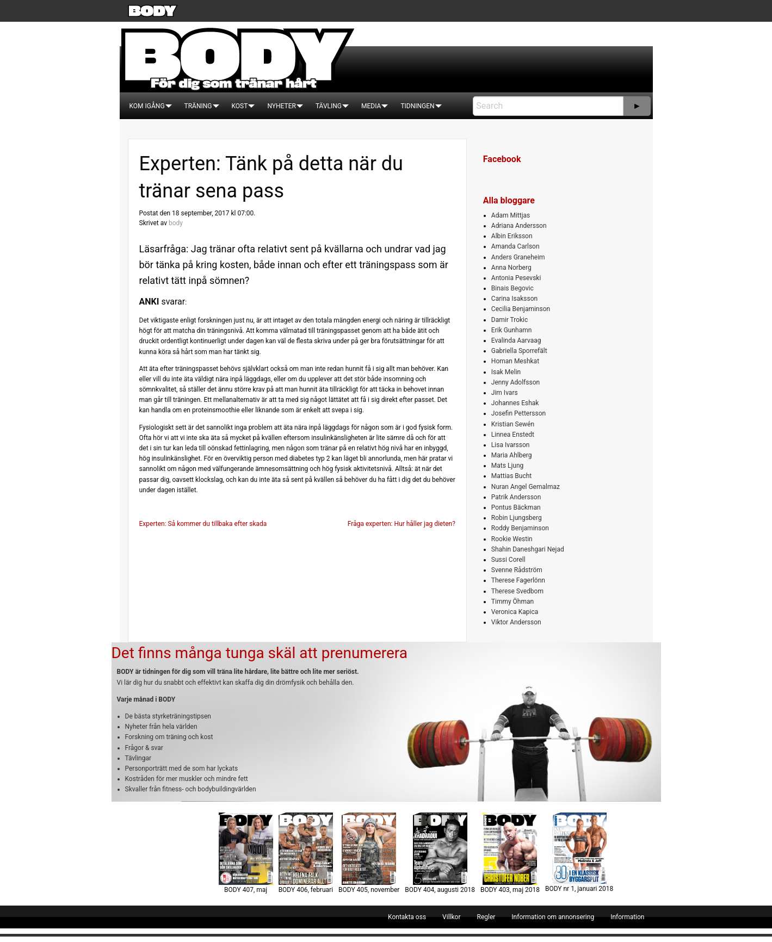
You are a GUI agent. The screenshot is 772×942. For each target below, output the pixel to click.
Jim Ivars (504, 392)
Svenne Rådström (516, 570)
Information (627, 917)
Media (371, 106)
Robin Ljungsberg (516, 518)
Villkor (451, 917)
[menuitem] (147, 106)
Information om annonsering (552, 917)
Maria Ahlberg (511, 455)
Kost (240, 106)
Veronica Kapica (514, 612)
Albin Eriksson (512, 236)
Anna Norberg (511, 267)
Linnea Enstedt (512, 434)
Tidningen (417, 106)
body (176, 223)
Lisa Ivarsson (510, 445)
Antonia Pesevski (516, 278)
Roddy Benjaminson (520, 528)
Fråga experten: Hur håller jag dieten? (401, 524)
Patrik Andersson (516, 497)
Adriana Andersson (519, 226)
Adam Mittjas (510, 215)
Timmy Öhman (512, 601)
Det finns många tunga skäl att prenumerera (259, 653)
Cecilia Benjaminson (520, 309)
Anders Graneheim (518, 257)
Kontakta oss (407, 917)
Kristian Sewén (512, 424)
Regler (486, 917)
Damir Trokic (509, 320)
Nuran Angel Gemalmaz (525, 487)
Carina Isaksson (514, 298)
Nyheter (281, 106)
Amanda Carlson (515, 246)
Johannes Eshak (515, 403)
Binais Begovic (512, 288)
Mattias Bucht (511, 476)
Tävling (329, 106)
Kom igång (147, 106)
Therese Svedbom (517, 591)
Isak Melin (506, 372)
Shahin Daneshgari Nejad (527, 549)
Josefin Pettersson (518, 413)
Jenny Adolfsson (515, 382)
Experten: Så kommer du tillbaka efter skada (203, 524)
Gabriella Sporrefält (519, 351)
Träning (198, 106)
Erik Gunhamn (511, 330)
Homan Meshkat (515, 361)
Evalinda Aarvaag (516, 340)
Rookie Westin (512, 539)
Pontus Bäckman (516, 507)
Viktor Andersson (516, 622)
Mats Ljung (507, 465)
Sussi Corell (508, 559)
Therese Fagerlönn (518, 580)
